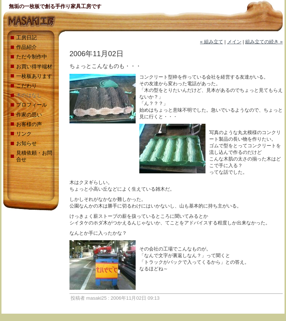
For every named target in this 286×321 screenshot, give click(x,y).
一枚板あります (34, 76)
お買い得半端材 (34, 66)
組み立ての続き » (264, 41)
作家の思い (29, 115)
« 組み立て (211, 41)
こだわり (26, 86)
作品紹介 (26, 47)
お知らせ (26, 143)
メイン (234, 41)
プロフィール (31, 105)
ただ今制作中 (31, 56)
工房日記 (26, 37)
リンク (24, 134)
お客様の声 (29, 124)
